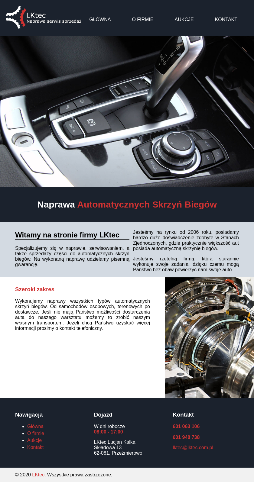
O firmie (142, 19)
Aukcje (184, 19)
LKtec (38, 474)
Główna (100, 19)
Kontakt (226, 19)
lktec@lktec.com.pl (193, 447)
